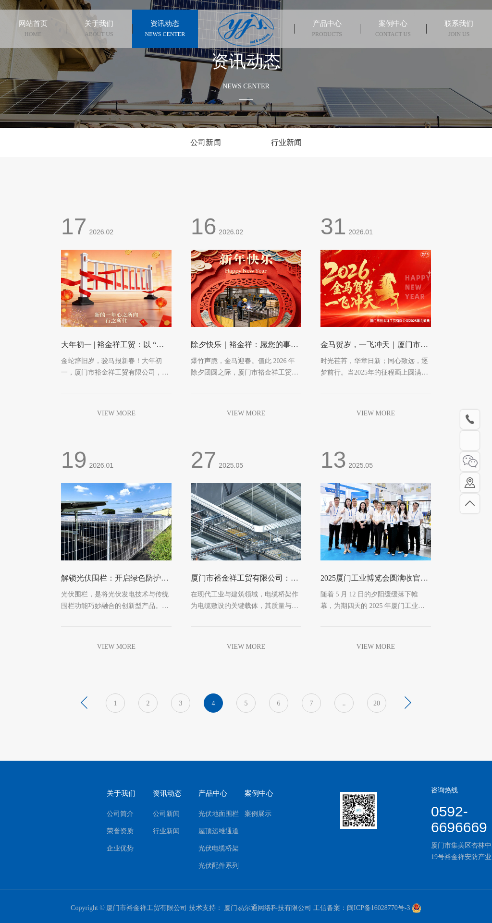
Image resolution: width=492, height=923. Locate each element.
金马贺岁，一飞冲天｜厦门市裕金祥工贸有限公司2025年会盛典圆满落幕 (374, 345)
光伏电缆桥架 (207, 848)
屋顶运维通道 (207, 831)
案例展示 (246, 813)
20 (376, 703)
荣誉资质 (108, 831)
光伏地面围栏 (207, 813)
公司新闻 (205, 142)
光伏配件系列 (207, 865)
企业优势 (108, 848)
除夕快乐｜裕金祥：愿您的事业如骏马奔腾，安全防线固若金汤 (244, 345)
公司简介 (108, 813)
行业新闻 (286, 142)
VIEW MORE (116, 413)
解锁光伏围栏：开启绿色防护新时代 (115, 579)
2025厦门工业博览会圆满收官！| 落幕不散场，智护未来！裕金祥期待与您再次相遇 (375, 579)
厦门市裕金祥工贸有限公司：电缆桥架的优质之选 (244, 579)
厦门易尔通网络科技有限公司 (267, 910)
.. (344, 703)
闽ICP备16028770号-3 (378, 910)
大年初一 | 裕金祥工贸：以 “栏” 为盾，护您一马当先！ (114, 345)
